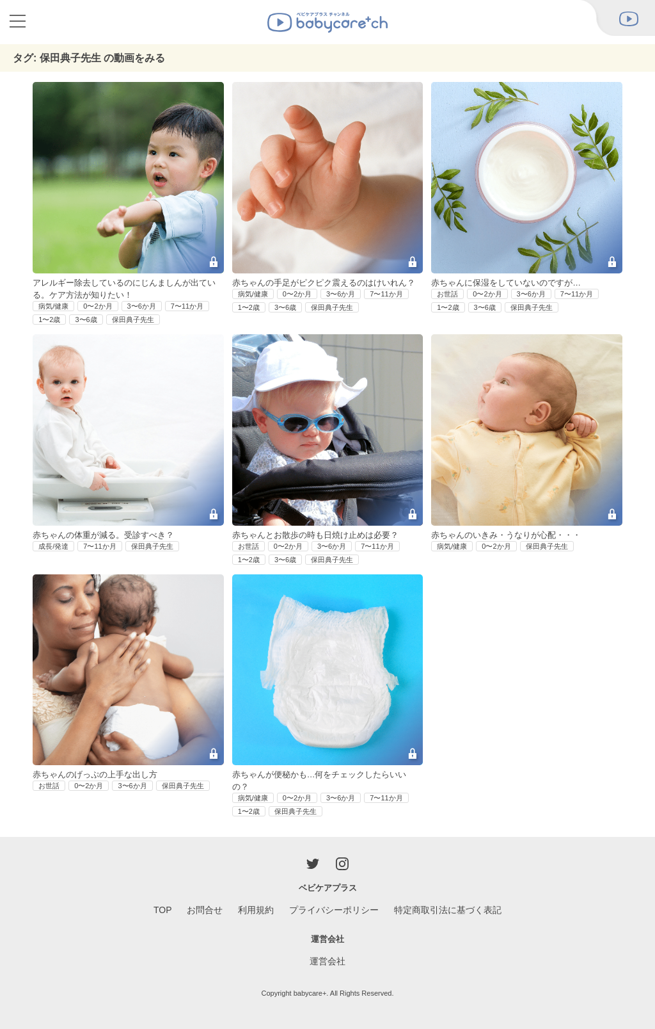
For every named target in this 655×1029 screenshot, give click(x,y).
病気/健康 (53, 306)
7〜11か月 (187, 306)
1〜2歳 (49, 319)
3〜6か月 (141, 306)
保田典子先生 (133, 319)
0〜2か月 (97, 306)
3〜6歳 (86, 319)
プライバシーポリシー (334, 910)
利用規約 (256, 910)
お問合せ (205, 910)
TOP (163, 910)
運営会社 (327, 961)
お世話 (447, 294)
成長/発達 (53, 546)
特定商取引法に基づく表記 (447, 910)
